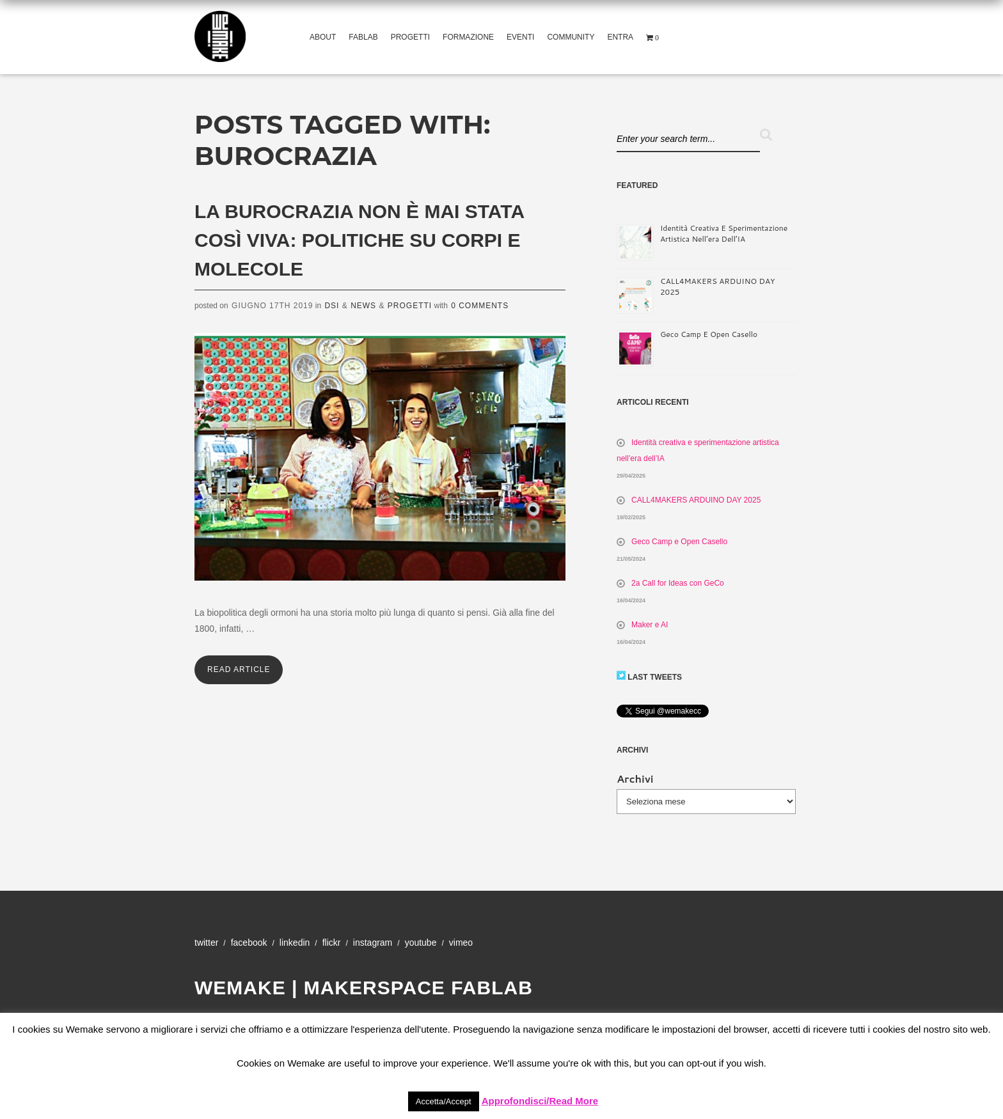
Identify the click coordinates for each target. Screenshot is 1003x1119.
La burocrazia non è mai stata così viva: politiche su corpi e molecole (359, 240)
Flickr (331, 942)
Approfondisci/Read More (540, 1100)
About (323, 37)
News (363, 305)
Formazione (468, 37)
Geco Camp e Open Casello (708, 334)
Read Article (238, 669)
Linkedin (295, 942)
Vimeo (461, 942)
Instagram (372, 942)
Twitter (206, 942)
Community (570, 37)
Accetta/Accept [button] (443, 1101)
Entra (620, 37)
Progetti (410, 37)
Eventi (520, 37)
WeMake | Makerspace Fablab (363, 987)
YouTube (421, 942)
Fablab (363, 37)
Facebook (249, 942)
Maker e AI (649, 624)
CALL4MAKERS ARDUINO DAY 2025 (696, 500)
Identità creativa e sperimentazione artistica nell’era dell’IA (723, 233)
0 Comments (480, 305)
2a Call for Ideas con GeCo (677, 583)
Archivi (635, 778)
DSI (331, 305)
